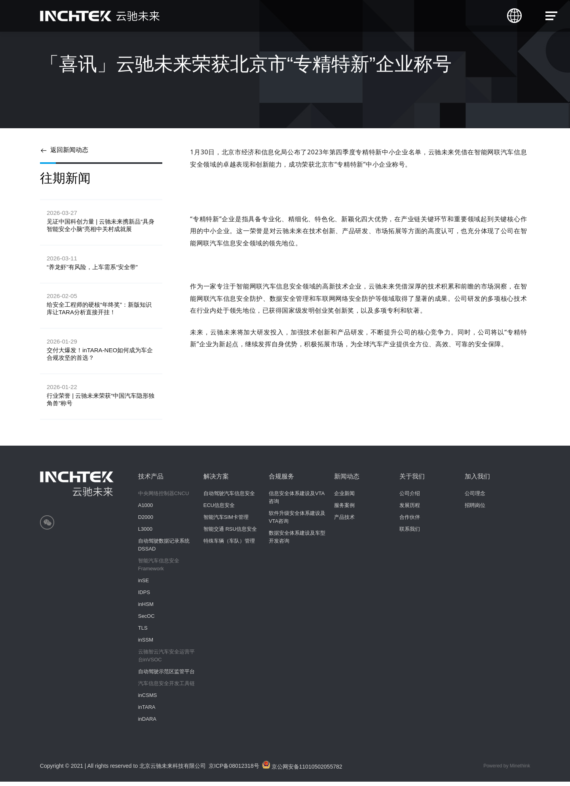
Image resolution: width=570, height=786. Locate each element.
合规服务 (281, 480)
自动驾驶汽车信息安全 (229, 498)
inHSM (146, 608)
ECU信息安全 (219, 510)
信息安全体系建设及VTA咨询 (297, 502)
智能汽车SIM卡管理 (226, 521)
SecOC (146, 620)
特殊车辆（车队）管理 (229, 545)
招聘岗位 (475, 510)
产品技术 (344, 521)
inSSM (145, 644)
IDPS (144, 597)
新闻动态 (346, 480)
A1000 (145, 510)
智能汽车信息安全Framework (158, 569)
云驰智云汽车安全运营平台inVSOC (166, 660)
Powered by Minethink (506, 770)
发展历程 (409, 510)
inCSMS (147, 699)
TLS (143, 632)
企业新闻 (344, 498)
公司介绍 (409, 498)
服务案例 (344, 510)
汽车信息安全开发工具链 (166, 688)
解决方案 (216, 480)
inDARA (147, 723)
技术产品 (150, 480)
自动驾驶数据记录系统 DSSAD (164, 549)
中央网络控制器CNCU (163, 498)
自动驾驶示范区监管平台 (166, 676)
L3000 (145, 533)
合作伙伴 (409, 521)
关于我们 (412, 480)
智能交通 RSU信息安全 (230, 533)
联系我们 (409, 533)
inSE (143, 585)
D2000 (145, 521)
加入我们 (477, 480)
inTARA (147, 711)
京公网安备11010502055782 (303, 769)
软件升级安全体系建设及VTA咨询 (297, 521)
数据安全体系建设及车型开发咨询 (297, 541)
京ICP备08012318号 (234, 770)
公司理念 (475, 498)
